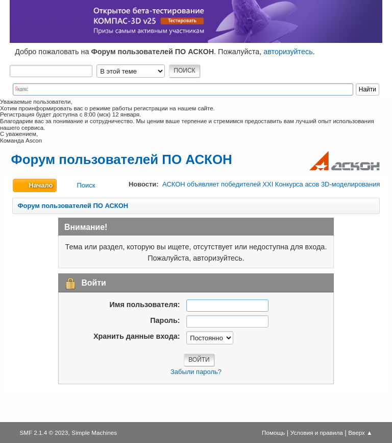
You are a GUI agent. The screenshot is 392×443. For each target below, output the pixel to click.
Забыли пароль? (196, 372)
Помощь (273, 432)
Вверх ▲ (360, 432)
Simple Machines (94, 432)
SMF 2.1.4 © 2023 (43, 432)
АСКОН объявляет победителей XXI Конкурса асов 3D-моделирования (271, 184)
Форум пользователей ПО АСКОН (121, 159)
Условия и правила (316, 432)
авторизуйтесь (288, 52)
